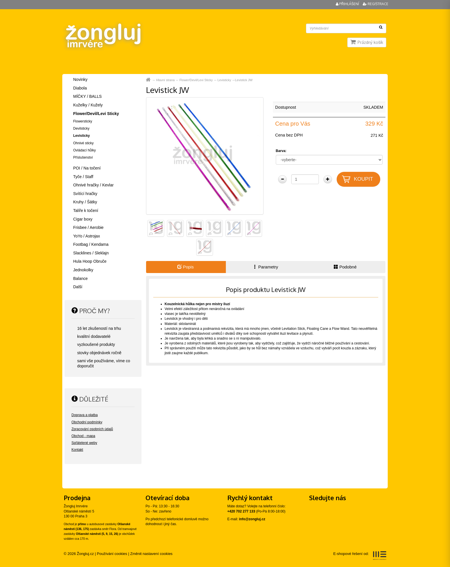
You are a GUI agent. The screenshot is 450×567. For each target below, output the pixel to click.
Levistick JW (244, 80)
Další (77, 287)
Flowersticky (82, 121)
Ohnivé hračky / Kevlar (93, 185)
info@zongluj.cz (252, 519)
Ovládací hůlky (84, 150)
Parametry (265, 266)
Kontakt (77, 450)
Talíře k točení (85, 210)
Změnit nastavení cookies (151, 554)
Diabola (80, 88)
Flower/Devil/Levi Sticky (196, 80)
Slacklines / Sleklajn (91, 253)
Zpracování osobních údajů (92, 429)
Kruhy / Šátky (85, 202)
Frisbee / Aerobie (88, 227)
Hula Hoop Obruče (89, 261)
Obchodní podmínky (86, 422)
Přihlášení (348, 4)
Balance (80, 278)
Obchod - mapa (83, 436)
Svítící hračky (85, 193)
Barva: (281, 151)
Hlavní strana (165, 80)
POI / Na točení (87, 168)
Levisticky (224, 80)
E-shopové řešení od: (359, 555)
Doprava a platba (84, 415)
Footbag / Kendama (90, 244)
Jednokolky (83, 270)
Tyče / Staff (83, 176)
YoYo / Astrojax (86, 236)
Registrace (375, 4)
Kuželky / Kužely (88, 105)
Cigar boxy (82, 219)
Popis (185, 266)
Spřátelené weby (84, 443)
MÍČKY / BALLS (87, 96)
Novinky (80, 79)
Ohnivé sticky (83, 143)
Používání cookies (112, 554)
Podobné (345, 266)
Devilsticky (81, 128)
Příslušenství (83, 157)
